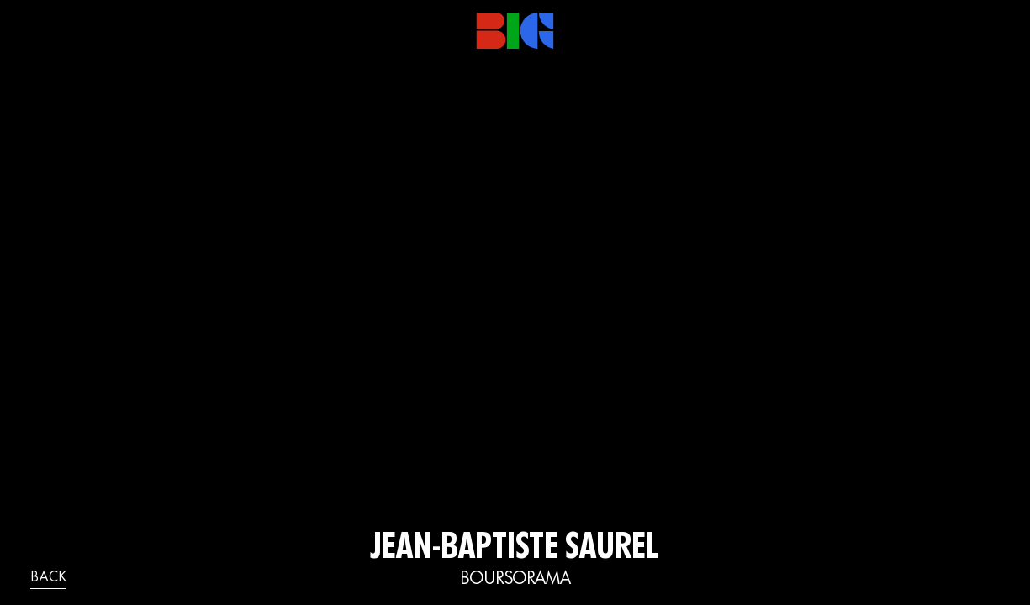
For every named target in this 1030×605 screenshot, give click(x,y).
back (48, 578)
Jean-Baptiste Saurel (514, 549)
